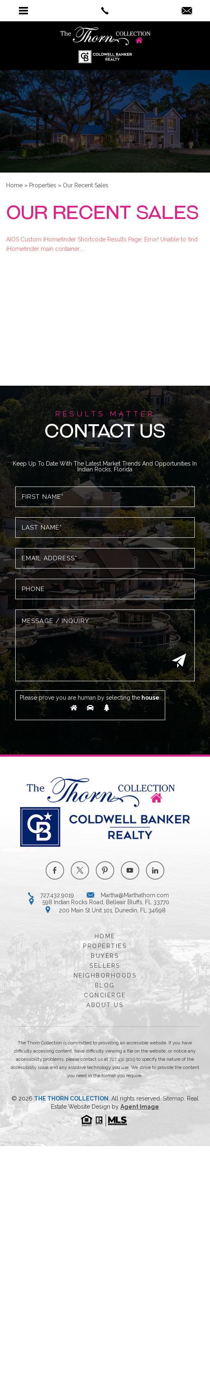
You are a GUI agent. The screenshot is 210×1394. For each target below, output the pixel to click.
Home (105, 936)
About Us (104, 1005)
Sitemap (173, 1098)
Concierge (105, 995)
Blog (105, 985)
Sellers (105, 965)
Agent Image (139, 1106)
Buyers (105, 956)
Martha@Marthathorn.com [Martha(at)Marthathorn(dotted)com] (135, 895)
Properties (105, 946)
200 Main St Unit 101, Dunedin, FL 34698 (112, 910)
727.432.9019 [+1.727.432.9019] (57, 895)
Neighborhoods (105, 975)
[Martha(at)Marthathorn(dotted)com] (187, 11)
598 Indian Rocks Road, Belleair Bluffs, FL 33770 (105, 902)
